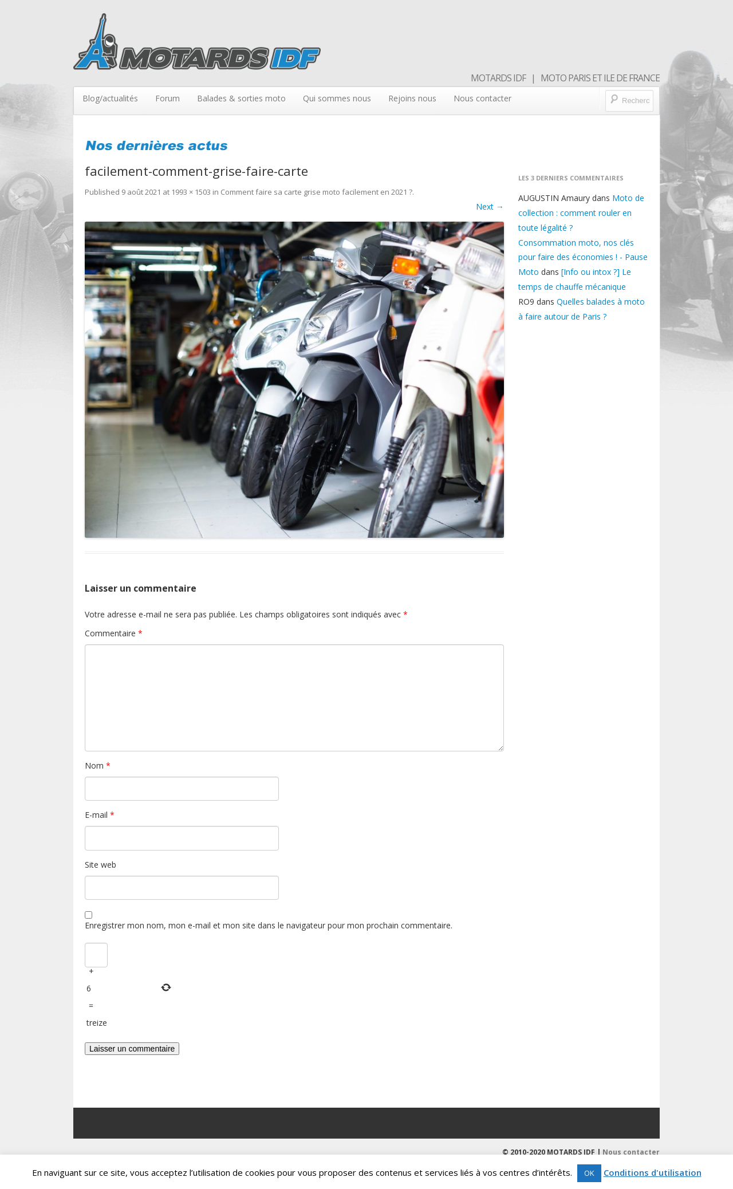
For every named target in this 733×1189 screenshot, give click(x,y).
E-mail (100, 814)
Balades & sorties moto (241, 98)
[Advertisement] (583, 515)
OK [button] (589, 1173)
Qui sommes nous (337, 98)
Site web (100, 864)
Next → (490, 206)
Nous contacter (482, 98)
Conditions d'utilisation (653, 1172)
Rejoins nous (412, 98)
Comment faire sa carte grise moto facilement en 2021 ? (316, 192)
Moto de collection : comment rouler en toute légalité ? (581, 212)
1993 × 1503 (191, 192)
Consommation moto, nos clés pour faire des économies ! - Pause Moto (583, 257)
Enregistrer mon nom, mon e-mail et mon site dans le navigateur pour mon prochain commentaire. (268, 925)
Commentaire (114, 633)
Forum (167, 98)
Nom (98, 765)
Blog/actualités (110, 98)
